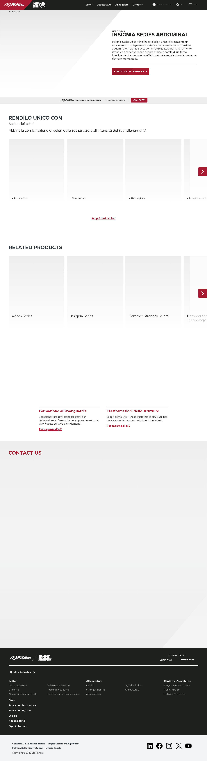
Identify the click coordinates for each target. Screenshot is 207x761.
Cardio (89, 685)
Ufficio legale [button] (53, 748)
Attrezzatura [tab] (104, 4)
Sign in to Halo (18, 726)
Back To (14, 12)
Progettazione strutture (177, 685)
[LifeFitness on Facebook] (159, 746)
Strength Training (96, 689)
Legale (13, 715)
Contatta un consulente (130, 71)
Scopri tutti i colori (103, 218)
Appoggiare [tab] (121, 4)
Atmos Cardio (132, 689)
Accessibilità (17, 720)
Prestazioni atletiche (58, 689)
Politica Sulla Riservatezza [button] (27, 748)
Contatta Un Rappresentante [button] (28, 743)
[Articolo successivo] (202, 171)
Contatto (138, 4)
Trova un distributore (22, 705)
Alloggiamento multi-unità (23, 694)
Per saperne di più (50, 429)
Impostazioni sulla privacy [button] (63, 743)
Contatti (139, 100)
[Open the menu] (193, 5)
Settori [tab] (89, 4)
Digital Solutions (133, 685)
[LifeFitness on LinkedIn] (150, 746)
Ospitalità (14, 689)
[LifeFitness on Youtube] (188, 746)
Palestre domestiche (58, 685)
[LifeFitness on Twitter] (179, 746)
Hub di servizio (171, 689)
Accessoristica (93, 694)
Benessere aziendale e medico (63, 694)
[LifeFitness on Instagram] (169, 746)
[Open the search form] (180, 5)
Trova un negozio (20, 710)
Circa (12, 700)
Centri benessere (18, 685)
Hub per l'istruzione (174, 694)
